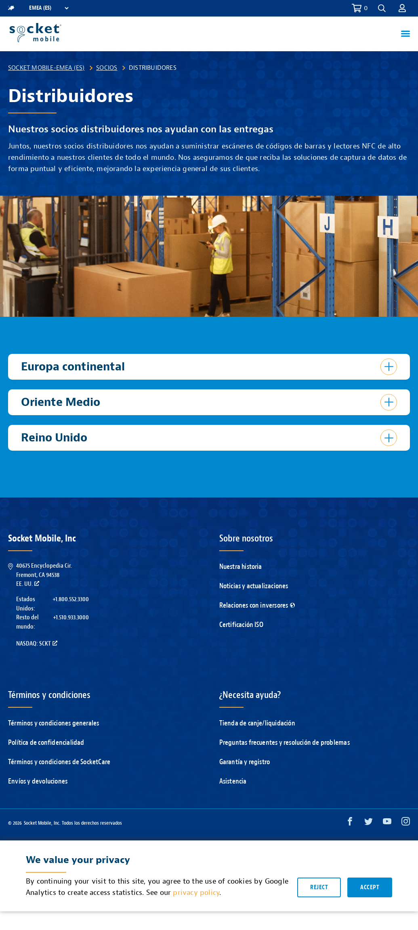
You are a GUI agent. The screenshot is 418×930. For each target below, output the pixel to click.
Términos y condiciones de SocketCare (59, 762)
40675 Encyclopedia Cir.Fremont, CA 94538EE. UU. (44, 575)
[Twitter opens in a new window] (368, 823)
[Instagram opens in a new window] (405, 823)
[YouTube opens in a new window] (387, 823)
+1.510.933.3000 (71, 617)
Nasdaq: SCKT (36, 644)
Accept (369, 888)
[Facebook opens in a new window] (350, 823)
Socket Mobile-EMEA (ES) (46, 68)
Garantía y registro (244, 762)
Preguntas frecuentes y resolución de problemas (284, 742)
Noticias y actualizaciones (253, 586)
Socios (106, 68)
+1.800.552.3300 (71, 599)
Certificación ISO (241, 624)
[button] (382, 8)
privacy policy (196, 893)
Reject (319, 888)
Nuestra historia (240, 566)
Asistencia (233, 781)
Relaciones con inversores (257, 605)
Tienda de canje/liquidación (257, 723)
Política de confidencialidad (46, 742)
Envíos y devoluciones (37, 781)
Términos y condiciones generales (53, 723)
